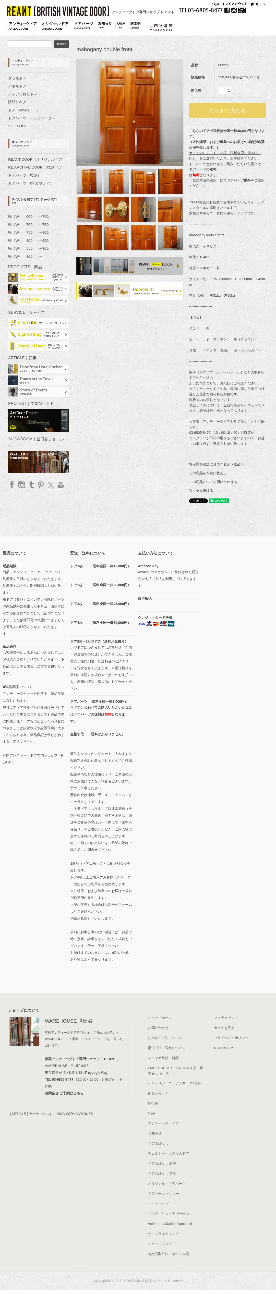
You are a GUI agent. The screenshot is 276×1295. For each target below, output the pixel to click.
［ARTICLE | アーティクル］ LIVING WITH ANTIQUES (50, 1114)
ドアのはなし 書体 (162, 1173)
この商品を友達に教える (208, 473)
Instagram (22, 485)
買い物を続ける (201, 491)
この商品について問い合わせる (213, 482)
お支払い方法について (165, 1038)
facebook (12, 485)
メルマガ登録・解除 (163, 1058)
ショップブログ (160, 1244)
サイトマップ (158, 1204)
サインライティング (163, 1234)
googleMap (98, 1073)
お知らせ (155, 1133)
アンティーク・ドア (163, 1123)
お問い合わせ (158, 1028)
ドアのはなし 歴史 (162, 1163)
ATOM (228, 1048)
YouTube (60, 485)
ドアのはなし (158, 1143)
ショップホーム (160, 1018)
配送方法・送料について (167, 1048)
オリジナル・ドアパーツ (167, 1184)
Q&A (151, 1113)
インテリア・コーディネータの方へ (175, 1083)
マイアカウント (226, 1018)
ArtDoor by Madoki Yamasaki (170, 1224)
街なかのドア (158, 1093)
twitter (50, 485)
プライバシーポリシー (231, 1038)
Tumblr (31, 485)
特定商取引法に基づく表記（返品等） (218, 464)
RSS (217, 1048)
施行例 (153, 1103)
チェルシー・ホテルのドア (168, 1153)
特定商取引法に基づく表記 (168, 1254)
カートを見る (224, 1028)
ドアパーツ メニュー (164, 1194)
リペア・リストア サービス (169, 1214)
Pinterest (41, 485)
